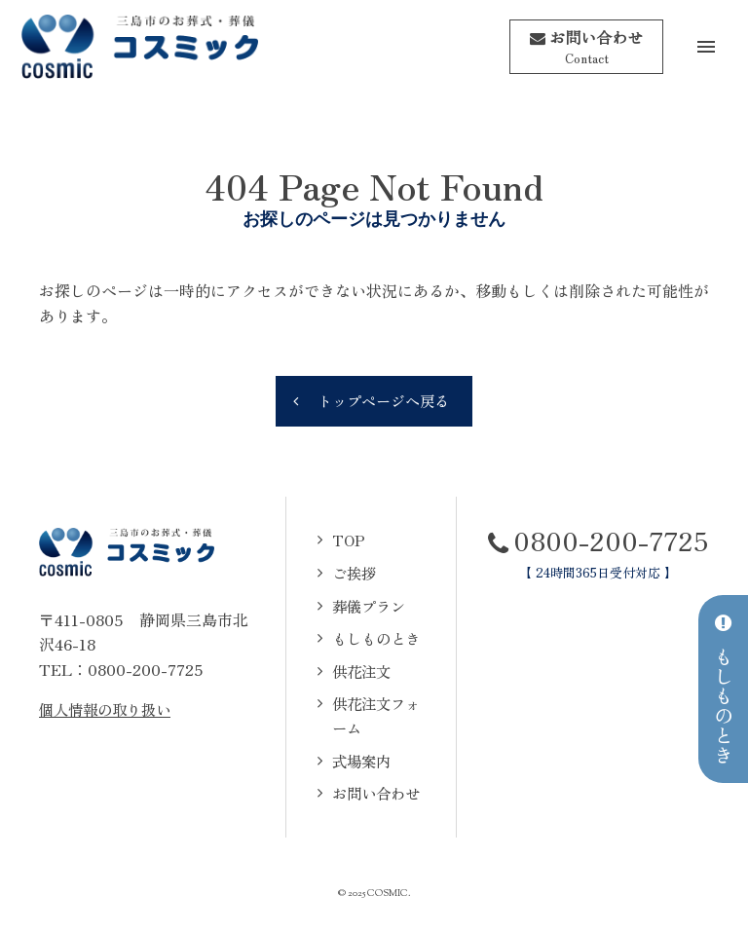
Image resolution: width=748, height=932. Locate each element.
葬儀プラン (366, 605)
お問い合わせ (374, 793)
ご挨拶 (350, 572)
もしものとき (374, 638)
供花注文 (358, 671)
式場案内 (358, 761)
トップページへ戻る (384, 399)
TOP (344, 540)
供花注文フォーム (374, 716)
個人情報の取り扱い (109, 709)
